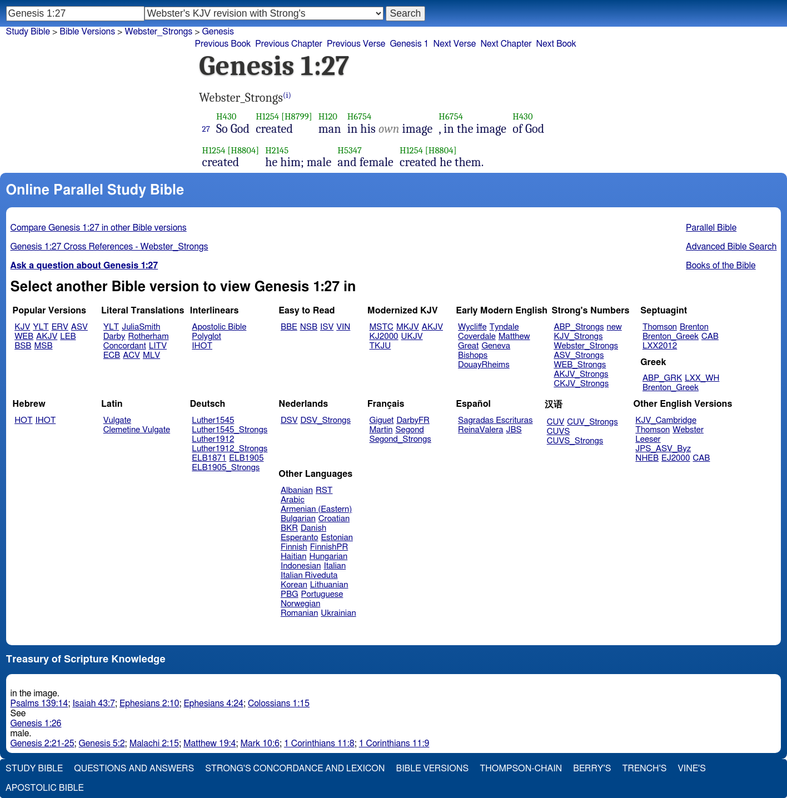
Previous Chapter (288, 43)
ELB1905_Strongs (226, 467)
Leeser (647, 439)
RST (324, 490)
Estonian (336, 537)
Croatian (334, 519)
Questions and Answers (134, 768)
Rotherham (148, 336)
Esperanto (299, 537)
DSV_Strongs (325, 420)
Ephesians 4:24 (213, 703)
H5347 (349, 150)
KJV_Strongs (578, 336)
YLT (40, 327)
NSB (308, 327)
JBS (513, 430)
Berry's (592, 768)
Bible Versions (87, 31)
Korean (294, 585)
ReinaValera (480, 430)
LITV (158, 346)
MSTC (382, 327)
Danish (313, 528)
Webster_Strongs (158, 31)
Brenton (694, 327)
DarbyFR (413, 420)
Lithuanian (329, 585)
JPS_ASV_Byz (663, 449)
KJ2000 (384, 336)
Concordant (124, 346)
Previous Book (223, 43)
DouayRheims (484, 365)
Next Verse (455, 43)
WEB (23, 336)
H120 (327, 116)
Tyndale (504, 327)
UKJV (412, 336)
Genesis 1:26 (36, 723)
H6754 (359, 116)
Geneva (495, 346)
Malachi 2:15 (154, 743)
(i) (287, 95)
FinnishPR (329, 547)
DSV (289, 420)
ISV (326, 327)
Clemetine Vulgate (136, 430)
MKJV (407, 327)
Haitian (294, 556)
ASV (79, 327)
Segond (409, 430)
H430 (226, 116)
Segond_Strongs (400, 439)
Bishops (472, 355)
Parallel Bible (711, 227)
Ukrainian (338, 613)
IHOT (202, 346)
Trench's (644, 768)
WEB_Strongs (580, 365)
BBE (289, 327)
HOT (23, 420)
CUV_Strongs (592, 422)
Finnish (294, 547)
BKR (289, 528)
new (614, 327)
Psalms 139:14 (39, 703)
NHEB (647, 458)
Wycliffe (472, 327)
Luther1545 (213, 420)
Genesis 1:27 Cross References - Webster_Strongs (109, 246)
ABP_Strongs (579, 327)
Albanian (297, 490)
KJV (22, 327)
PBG (289, 594)
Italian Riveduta (309, 575)
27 (206, 129)
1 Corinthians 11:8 (319, 743)
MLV (151, 355)
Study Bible (28, 31)
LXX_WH (702, 378)
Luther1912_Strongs (229, 449)
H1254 (267, 116)
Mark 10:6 (259, 743)
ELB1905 (246, 458)
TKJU (380, 346)
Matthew (514, 336)
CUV (556, 422)
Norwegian (300, 604)
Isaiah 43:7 (93, 703)
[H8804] (243, 150)
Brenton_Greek (670, 336)
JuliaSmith (141, 327)
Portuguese (322, 594)
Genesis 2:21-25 (42, 743)
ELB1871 (209, 458)
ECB (111, 355)
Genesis (218, 31)
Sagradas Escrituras (495, 420)
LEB (68, 336)
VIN (343, 327)
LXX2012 (659, 346)
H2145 (276, 150)
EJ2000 (675, 458)
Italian (334, 566)
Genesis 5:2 (102, 743)
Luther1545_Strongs (229, 430)
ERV (60, 327)
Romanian (299, 613)
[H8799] (296, 116)
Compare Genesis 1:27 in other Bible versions (99, 227)
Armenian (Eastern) (316, 509)
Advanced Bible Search (731, 246)
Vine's (692, 768)
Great (468, 346)
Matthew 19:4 (209, 743)
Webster (688, 430)
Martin (381, 430)
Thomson (659, 327)
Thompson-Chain (521, 768)
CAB (710, 336)
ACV (131, 355)
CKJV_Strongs (581, 384)
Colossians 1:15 (279, 703)
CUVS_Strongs (575, 441)
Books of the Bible (721, 265)
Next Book (556, 43)
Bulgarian (298, 519)
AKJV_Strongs (581, 374)
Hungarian (329, 556)
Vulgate (117, 420)
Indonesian (301, 566)
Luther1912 (213, 439)
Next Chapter (505, 43)
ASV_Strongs (579, 355)
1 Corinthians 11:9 (394, 743)
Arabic (293, 500)
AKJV (46, 336)
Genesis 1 (409, 43)
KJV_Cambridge (665, 420)
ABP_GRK (662, 378)
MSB (43, 346)
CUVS (558, 431)
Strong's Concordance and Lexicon (295, 768)
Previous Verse (356, 43)
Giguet (382, 420)
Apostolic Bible (45, 788)
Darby (114, 336)
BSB (22, 346)
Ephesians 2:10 (149, 703)
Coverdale (477, 336)
